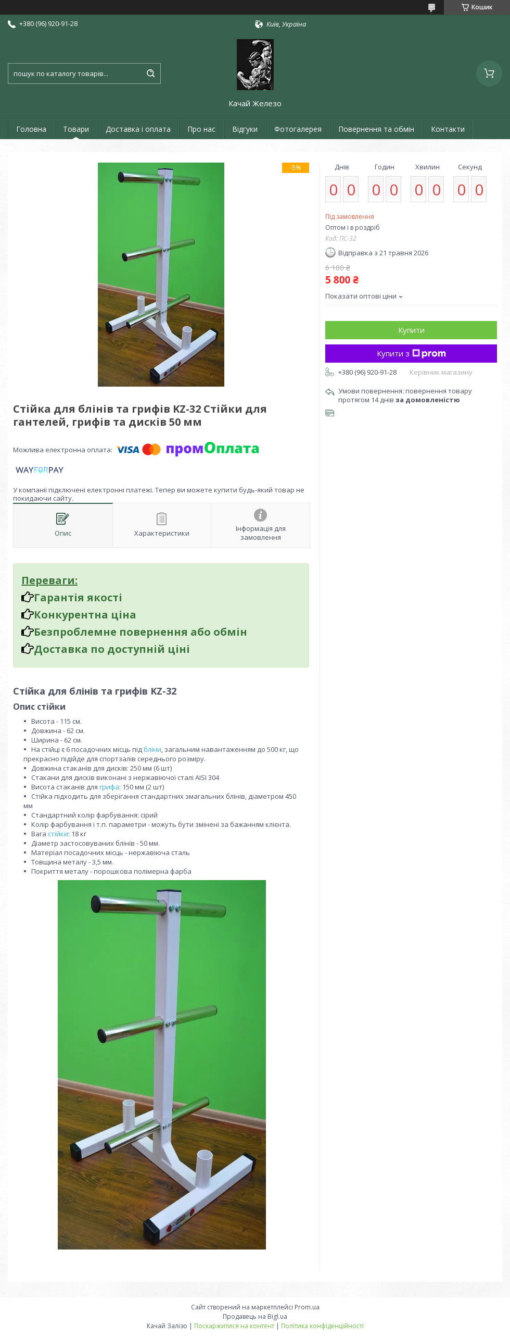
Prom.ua (307, 1307)
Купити (411, 330)
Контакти (448, 129)
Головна (31, 129)
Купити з (411, 353)
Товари (76, 129)
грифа (109, 786)
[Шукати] (150, 73)
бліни (152, 749)
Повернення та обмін (376, 129)
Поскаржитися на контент (234, 1325)
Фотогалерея (298, 129)
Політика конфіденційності (322, 1325)
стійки (58, 833)
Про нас (201, 129)
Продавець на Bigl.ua (255, 1316)
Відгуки (245, 129)
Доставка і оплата (138, 129)
